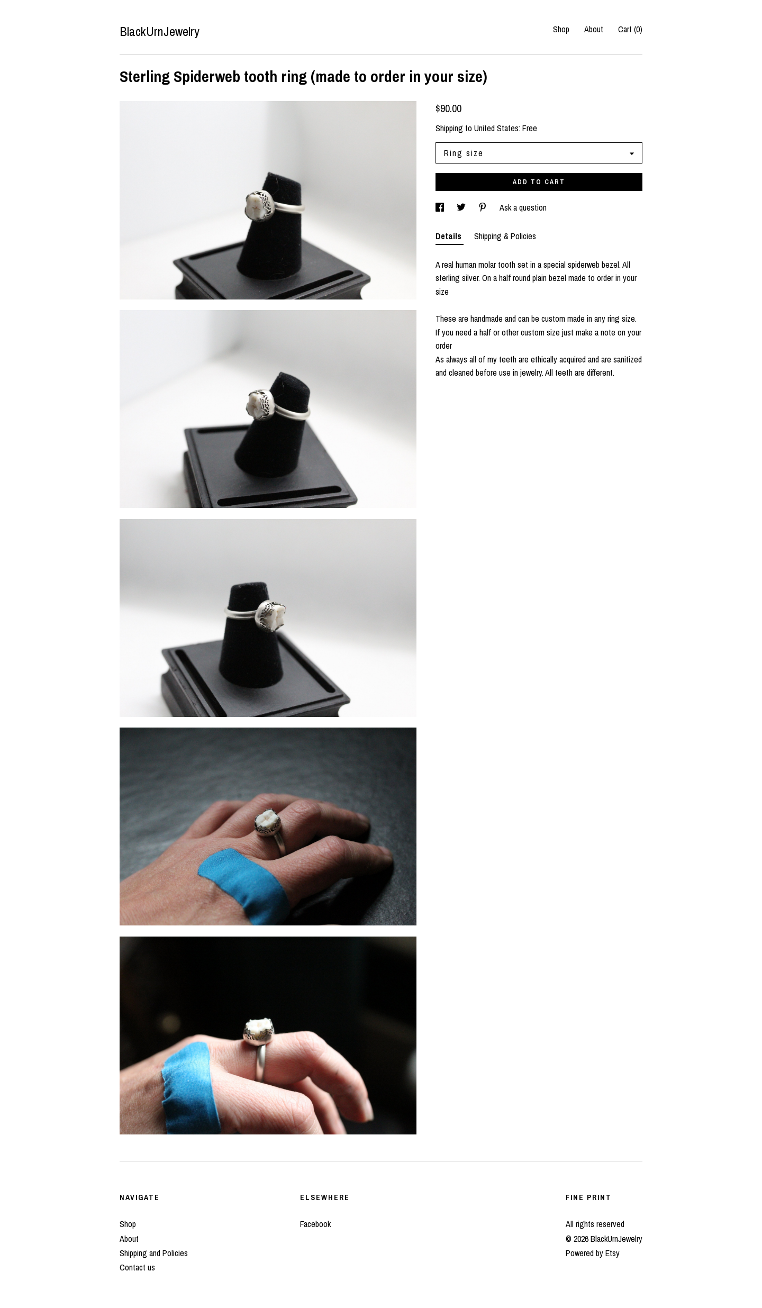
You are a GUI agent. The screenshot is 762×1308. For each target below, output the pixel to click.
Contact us (137, 1267)
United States (496, 128)
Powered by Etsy (593, 1253)
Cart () (630, 29)
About (593, 29)
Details (450, 236)
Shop (561, 29)
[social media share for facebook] (441, 207)
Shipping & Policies (505, 236)
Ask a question (523, 207)
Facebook (315, 1224)
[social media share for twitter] (462, 207)
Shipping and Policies (154, 1253)
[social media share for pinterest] (483, 207)
